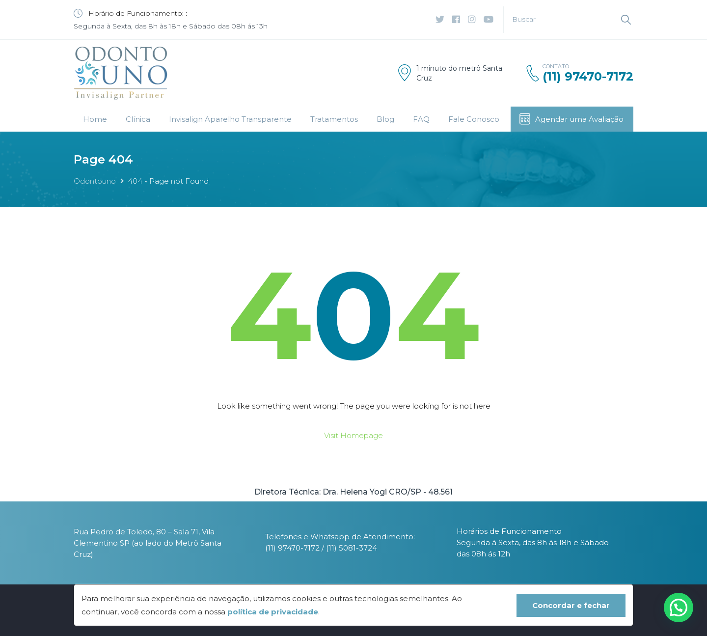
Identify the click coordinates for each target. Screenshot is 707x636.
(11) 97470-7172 (588, 76)
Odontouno (95, 181)
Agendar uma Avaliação (571, 118)
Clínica (138, 119)
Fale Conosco (473, 119)
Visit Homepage (353, 435)
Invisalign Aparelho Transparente (230, 119)
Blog (385, 119)
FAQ (421, 119)
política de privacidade (272, 611)
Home (95, 119)
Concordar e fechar (571, 605)
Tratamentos (334, 119)
